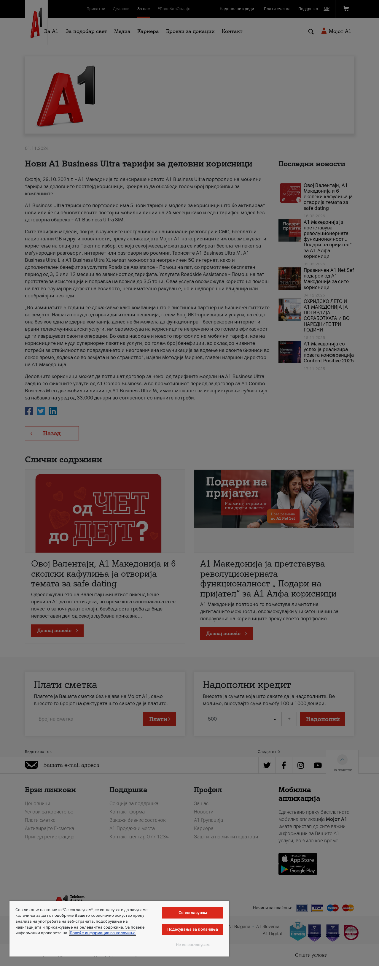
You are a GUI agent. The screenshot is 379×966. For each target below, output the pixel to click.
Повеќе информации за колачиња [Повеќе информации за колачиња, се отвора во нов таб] (103, 933)
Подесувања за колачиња (192, 929)
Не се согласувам (192, 945)
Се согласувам (193, 913)
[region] (119, 929)
